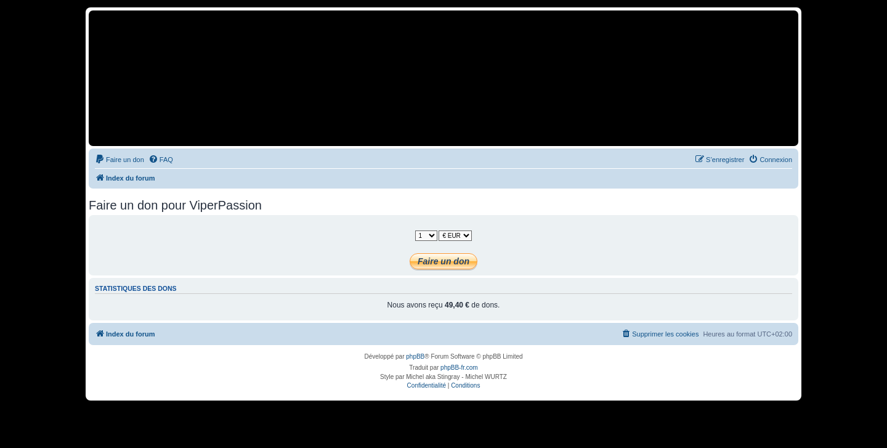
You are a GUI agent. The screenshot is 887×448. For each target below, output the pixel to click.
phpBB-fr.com (459, 367)
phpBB (415, 356)
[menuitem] (119, 159)
